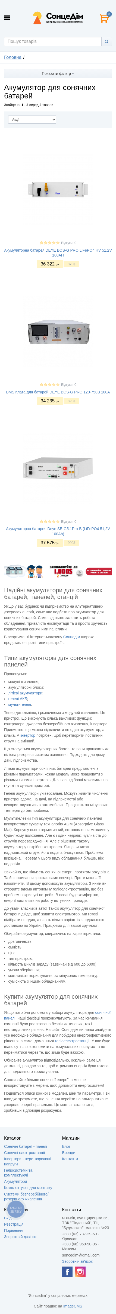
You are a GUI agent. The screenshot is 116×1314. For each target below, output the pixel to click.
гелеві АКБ (17, 699)
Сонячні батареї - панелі (25, 1146)
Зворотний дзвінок (20, 1237)
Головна (12, 57)
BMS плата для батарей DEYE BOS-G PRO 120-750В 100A (58, 392)
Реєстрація (13, 1224)
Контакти (70, 1159)
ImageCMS (72, 1306)
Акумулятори (15, 1181)
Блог (66, 1146)
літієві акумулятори (25, 693)
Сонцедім (71, 637)
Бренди (68, 1152)
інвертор (27, 735)
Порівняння (14, 1230)
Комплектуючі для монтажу (28, 1187)
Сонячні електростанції (24, 1152)
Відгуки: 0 (68, 243)
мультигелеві (19, 704)
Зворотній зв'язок (77, 1261)
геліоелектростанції (72, 1041)
